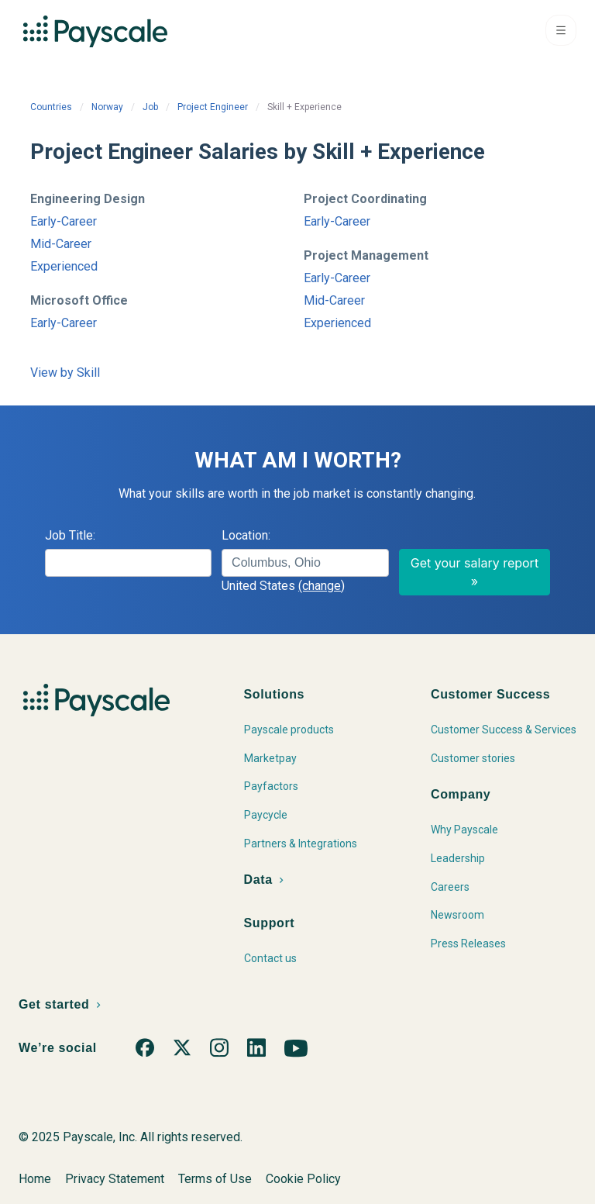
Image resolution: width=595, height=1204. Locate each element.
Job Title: (70, 535)
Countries (51, 107)
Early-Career (63, 221)
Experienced (64, 266)
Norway (107, 107)
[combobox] (305, 563)
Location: (246, 535)
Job (150, 107)
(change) (321, 585)
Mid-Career (60, 243)
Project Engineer (212, 107)
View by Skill (65, 372)
